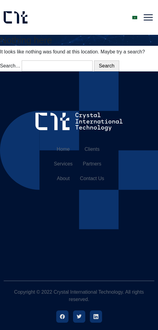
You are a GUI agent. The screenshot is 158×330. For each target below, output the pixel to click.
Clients (92, 149)
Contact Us (92, 178)
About (63, 178)
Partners (92, 163)
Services (63, 163)
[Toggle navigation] (148, 17)
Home (63, 149)
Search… (10, 65)
